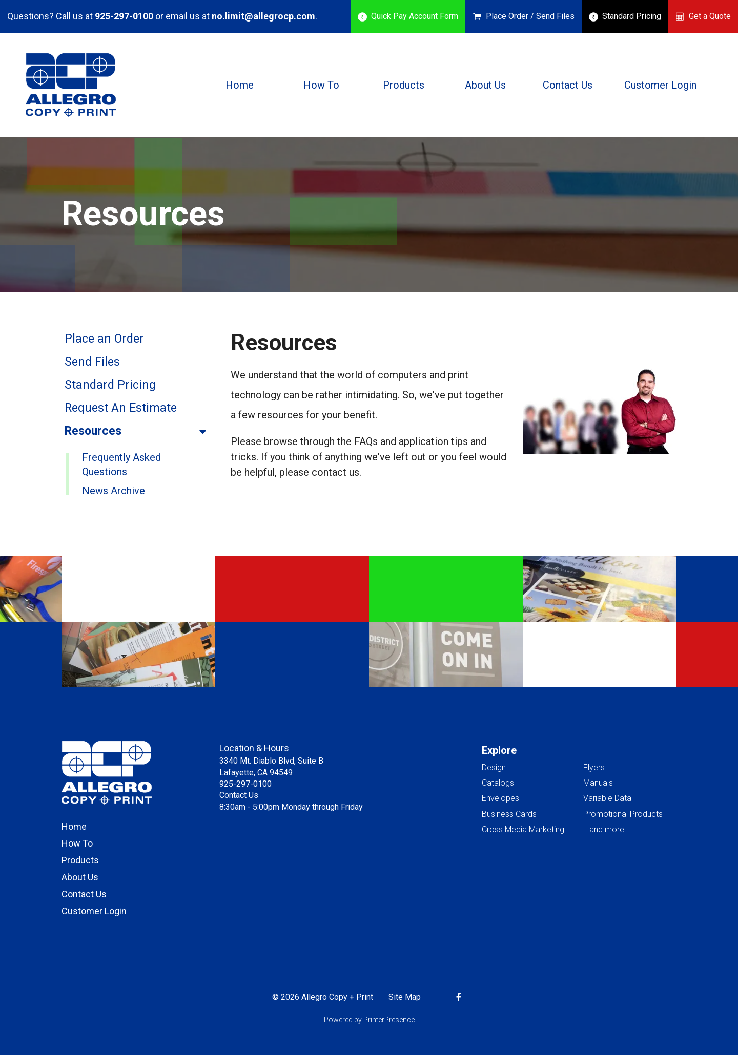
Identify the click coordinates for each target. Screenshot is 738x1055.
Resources (140, 431)
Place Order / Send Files (530, 16)
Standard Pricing (631, 16)
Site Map (404, 997)
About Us (485, 85)
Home (239, 85)
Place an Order (104, 339)
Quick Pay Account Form (414, 16)
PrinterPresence (389, 1020)
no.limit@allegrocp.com (263, 16)
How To (321, 85)
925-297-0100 (124, 16)
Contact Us (567, 85)
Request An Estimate (121, 408)
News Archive (113, 490)
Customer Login (660, 85)
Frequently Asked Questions (121, 464)
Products (403, 85)
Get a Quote (710, 16)
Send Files (92, 362)
